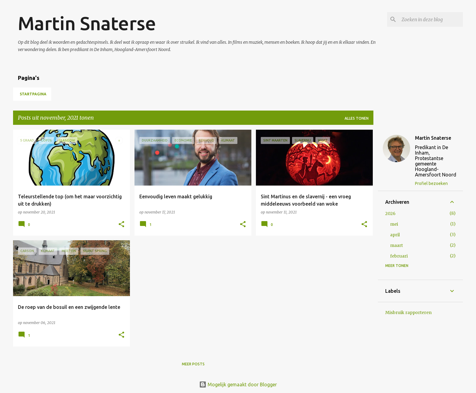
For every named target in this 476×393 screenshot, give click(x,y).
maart (396, 245)
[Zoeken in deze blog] (431, 19)
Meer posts (193, 364)
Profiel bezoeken (431, 183)
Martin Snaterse (87, 23)
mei (394, 224)
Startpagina (33, 94)
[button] (121, 224)
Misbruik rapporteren (408, 312)
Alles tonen (357, 118)
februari (399, 256)
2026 (390, 213)
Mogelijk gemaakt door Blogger (238, 384)
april (395, 235)
